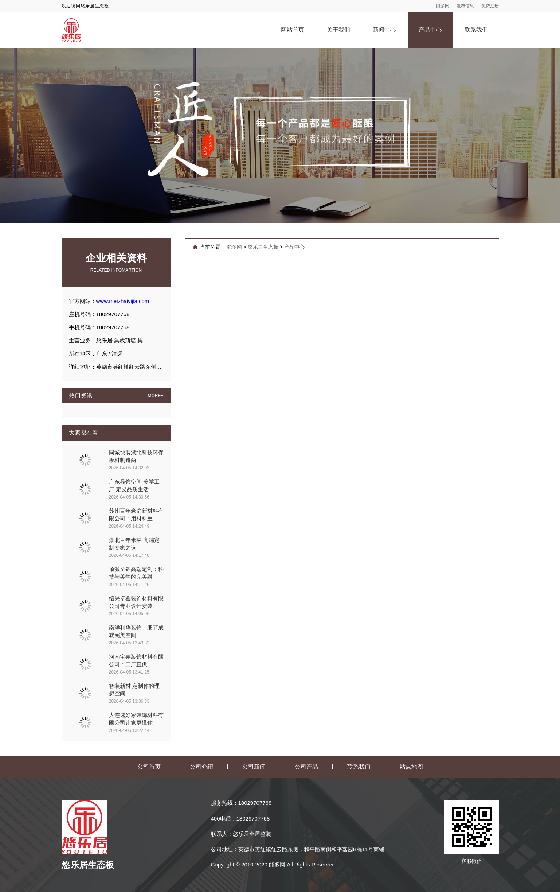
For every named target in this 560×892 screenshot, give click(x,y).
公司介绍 (201, 767)
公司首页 (149, 767)
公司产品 (306, 767)
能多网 (442, 5)
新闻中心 (384, 30)
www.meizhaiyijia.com (122, 301)
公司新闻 (254, 767)
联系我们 (476, 30)
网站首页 (292, 30)
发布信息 (465, 5)
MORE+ (155, 395)
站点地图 (411, 767)
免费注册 (490, 5)
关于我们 (338, 30)
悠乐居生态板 (263, 247)
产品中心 (430, 30)
